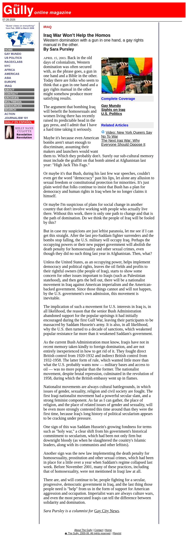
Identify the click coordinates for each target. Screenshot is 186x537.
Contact (98, 530)
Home (108, 530)
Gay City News (106, 511)
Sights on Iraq (113, 110)
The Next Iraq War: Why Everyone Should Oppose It (123, 142)
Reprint (117, 533)
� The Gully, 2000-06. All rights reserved (87, 533)
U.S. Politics (111, 114)
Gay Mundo (111, 106)
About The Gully (83, 530)
